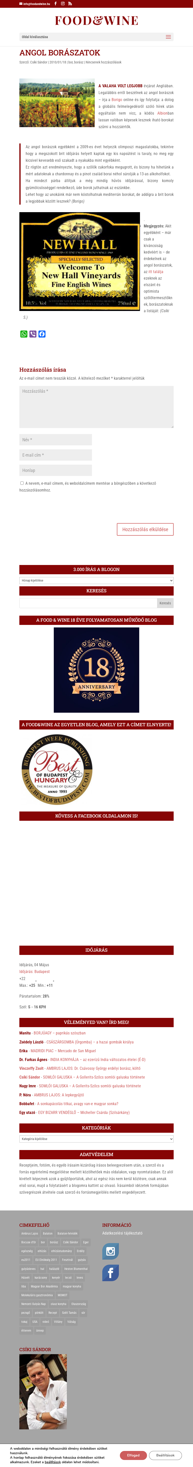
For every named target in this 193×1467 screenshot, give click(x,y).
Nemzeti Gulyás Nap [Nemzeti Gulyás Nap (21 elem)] (33, 1304)
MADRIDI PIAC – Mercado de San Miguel (63, 1050)
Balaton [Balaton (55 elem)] (48, 1233)
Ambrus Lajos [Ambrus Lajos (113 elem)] (29, 1233)
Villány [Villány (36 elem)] (58, 1322)
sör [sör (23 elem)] (83, 1313)
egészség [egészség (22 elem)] (27, 1251)
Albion (162, 113)
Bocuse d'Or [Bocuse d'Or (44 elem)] (28, 1242)
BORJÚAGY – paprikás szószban (60, 1033)
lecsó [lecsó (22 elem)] (68, 1277)
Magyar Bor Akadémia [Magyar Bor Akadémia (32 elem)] (44, 1286)
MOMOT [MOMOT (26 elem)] (62, 1295)
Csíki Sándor (38, 62)
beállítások (53, 1462)
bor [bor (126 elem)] (43, 1242)
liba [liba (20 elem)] (23, 1286)
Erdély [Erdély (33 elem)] (80, 1251)
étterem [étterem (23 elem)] (26, 1330)
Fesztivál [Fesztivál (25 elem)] (67, 1260)
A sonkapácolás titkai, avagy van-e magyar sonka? (77, 1103)
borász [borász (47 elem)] (54, 1242)
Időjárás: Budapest (34, 971)
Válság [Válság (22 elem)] (71, 1322)
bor (70, 62)
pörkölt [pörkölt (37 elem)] (39, 1313)
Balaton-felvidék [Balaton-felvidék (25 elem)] (67, 1233)
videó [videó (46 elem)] (45, 1322)
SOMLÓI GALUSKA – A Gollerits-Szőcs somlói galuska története (94, 1077)
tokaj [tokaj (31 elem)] (24, 1322)
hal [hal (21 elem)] (42, 1269)
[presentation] (57, 507)
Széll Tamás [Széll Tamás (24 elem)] (69, 1313)
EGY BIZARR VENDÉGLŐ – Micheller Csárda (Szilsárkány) (84, 1112)
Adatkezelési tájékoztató (122, 1233)
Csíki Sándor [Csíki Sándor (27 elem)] (70, 1242)
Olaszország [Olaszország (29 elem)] (78, 1304)
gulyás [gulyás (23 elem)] (82, 1260)
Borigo (117, 99)
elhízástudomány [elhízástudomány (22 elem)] (61, 1251)
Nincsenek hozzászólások (103, 62)
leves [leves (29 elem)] (80, 1277)
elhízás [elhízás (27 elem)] (42, 1251)
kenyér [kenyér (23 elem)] (56, 1277)
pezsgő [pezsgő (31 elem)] (25, 1313)
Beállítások (165, 1455)
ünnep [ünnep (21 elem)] (40, 1330)
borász (78, 62)
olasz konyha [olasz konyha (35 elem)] (58, 1304)
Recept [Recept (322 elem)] (53, 1313)
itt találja (156, 271)
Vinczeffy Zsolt (31, 1068)
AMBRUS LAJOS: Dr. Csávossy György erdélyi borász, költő (93, 1068)
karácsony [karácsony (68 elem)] (41, 1277)
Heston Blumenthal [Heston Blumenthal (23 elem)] (76, 1269)
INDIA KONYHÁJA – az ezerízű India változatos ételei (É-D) (98, 1059)
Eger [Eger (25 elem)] (86, 1242)
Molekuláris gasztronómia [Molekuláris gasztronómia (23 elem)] (37, 1295)
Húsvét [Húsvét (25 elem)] (25, 1277)
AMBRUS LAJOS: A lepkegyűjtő (59, 1095)
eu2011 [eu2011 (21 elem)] (25, 1260)
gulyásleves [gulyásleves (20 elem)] (28, 1269)
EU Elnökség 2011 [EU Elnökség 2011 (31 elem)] (46, 1260)
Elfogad (133, 1455)
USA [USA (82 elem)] (34, 1322)
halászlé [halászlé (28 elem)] (54, 1269)
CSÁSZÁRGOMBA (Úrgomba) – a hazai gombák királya (90, 1042)
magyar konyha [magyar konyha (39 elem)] (72, 1286)
